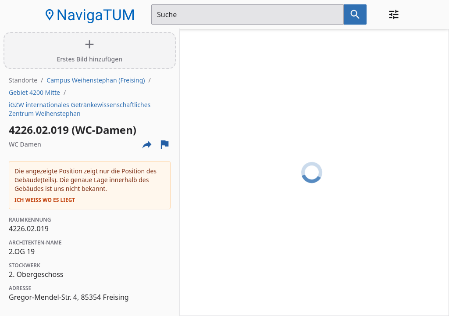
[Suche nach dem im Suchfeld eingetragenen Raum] (355, 14)
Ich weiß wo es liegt (44, 200)
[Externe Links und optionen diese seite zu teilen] (147, 144)
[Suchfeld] (247, 14)
